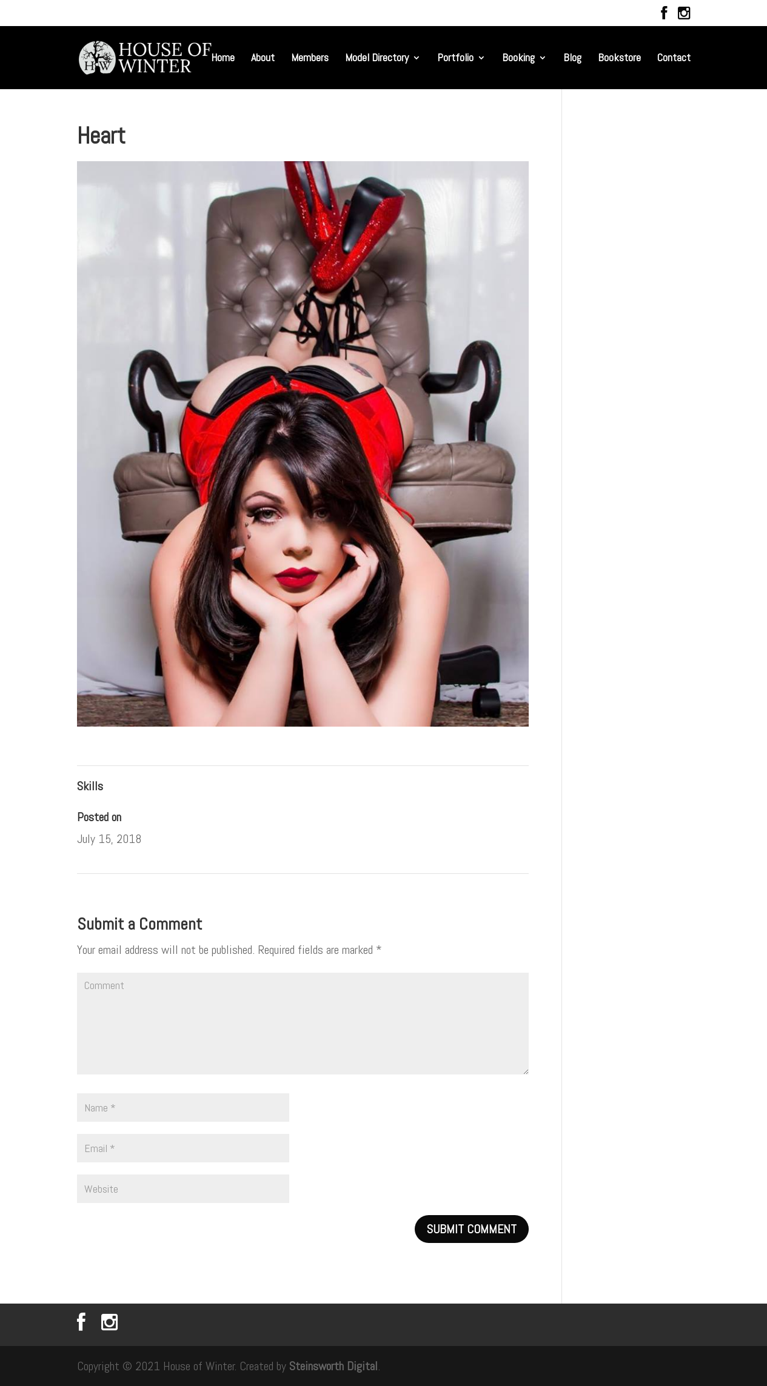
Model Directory (377, 58)
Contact (674, 58)
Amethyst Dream (110, 894)
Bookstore (619, 58)
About (263, 58)
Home (223, 58)
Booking (518, 58)
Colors (513, 894)
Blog (572, 58)
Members (310, 58)
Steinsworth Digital (333, 1366)
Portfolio (455, 58)
